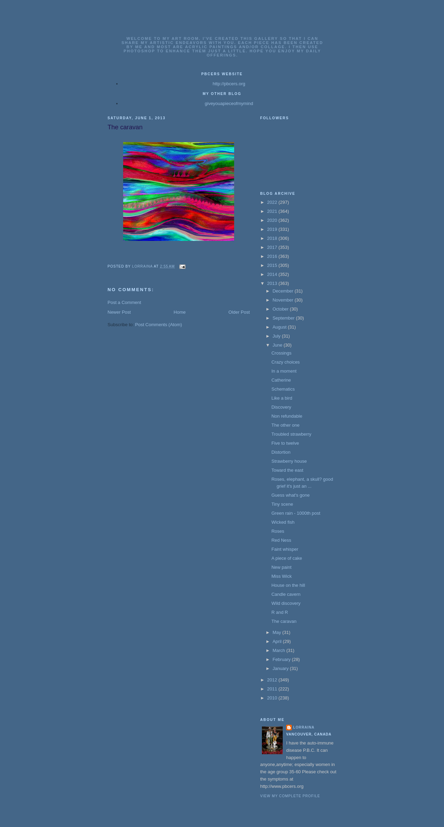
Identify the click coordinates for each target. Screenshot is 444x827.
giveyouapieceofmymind (229, 103)
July (277, 336)
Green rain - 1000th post (295, 513)
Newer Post (119, 312)
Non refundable (286, 416)
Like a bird (281, 398)
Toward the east (287, 470)
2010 (273, 697)
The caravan (283, 621)
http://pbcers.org (229, 83)
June (278, 345)
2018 (273, 238)
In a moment (283, 371)
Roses (277, 531)
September (284, 318)
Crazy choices (285, 362)
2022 (273, 202)
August (280, 327)
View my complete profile (290, 796)
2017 (273, 247)
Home (180, 312)
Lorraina (304, 727)
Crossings (281, 353)
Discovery (281, 407)
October (281, 309)
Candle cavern (285, 594)
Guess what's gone (290, 495)
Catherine (281, 380)
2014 (273, 274)
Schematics (282, 389)
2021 (273, 211)
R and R (279, 612)
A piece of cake (286, 558)
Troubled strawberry (291, 434)
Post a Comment (124, 302)
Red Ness (281, 540)
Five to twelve (285, 443)
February (282, 659)
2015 (273, 265)
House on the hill (288, 585)
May (277, 632)
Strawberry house (289, 461)
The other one (285, 425)
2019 (273, 229)
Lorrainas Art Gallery (222, 28)
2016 (273, 256)
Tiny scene (282, 504)
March (280, 650)
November (284, 300)
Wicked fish (282, 522)
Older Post (239, 312)
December (284, 291)
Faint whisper (284, 549)
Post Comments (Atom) (158, 324)
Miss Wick (281, 576)
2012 (273, 679)
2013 (273, 283)
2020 (273, 220)
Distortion (280, 452)
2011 (273, 688)
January (281, 668)
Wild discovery (285, 603)
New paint (281, 567)
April (278, 641)
